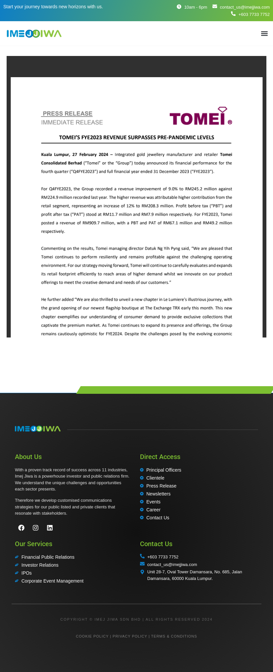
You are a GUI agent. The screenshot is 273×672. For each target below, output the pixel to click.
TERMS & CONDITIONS (174, 636)
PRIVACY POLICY (130, 636)
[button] (264, 33)
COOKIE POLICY (92, 636)
